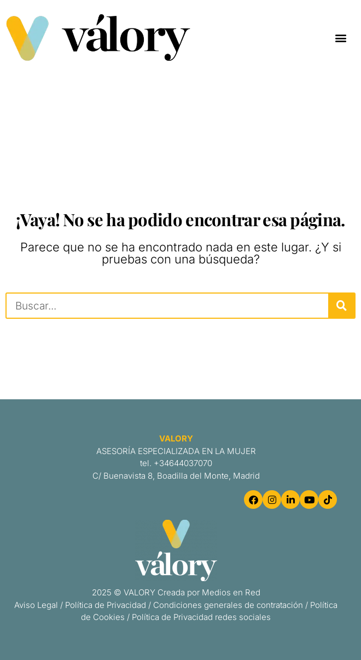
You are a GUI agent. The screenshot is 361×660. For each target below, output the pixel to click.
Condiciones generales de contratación (228, 605)
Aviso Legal (36, 605)
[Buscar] (341, 306)
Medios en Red (231, 592)
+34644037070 (183, 463)
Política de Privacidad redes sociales (201, 617)
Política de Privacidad (105, 605)
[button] (341, 37)
